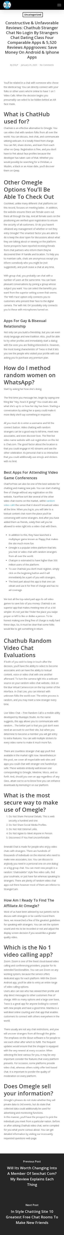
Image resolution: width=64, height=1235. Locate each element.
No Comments (47, 64)
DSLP (15, 64)
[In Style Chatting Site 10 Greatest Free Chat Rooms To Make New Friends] (32, 1214)
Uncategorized (32, 14)
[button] (59, 5)
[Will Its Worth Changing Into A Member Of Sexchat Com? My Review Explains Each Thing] (32, 1173)
